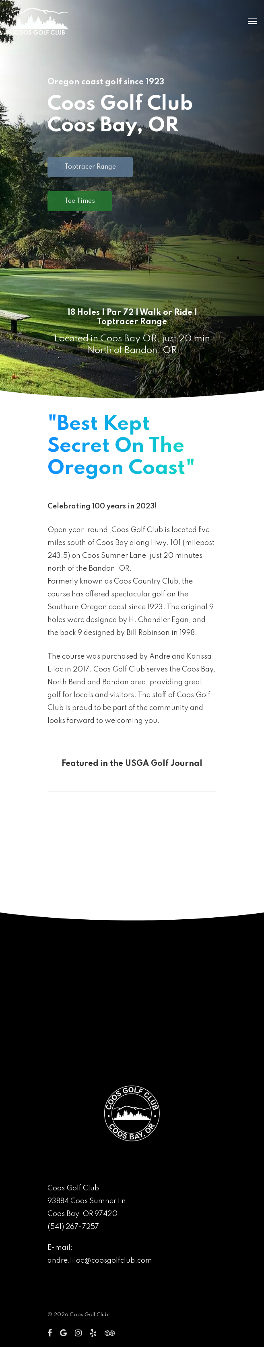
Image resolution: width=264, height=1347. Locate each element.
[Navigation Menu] (252, 21)
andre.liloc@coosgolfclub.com (99, 1260)
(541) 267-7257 (73, 1227)
